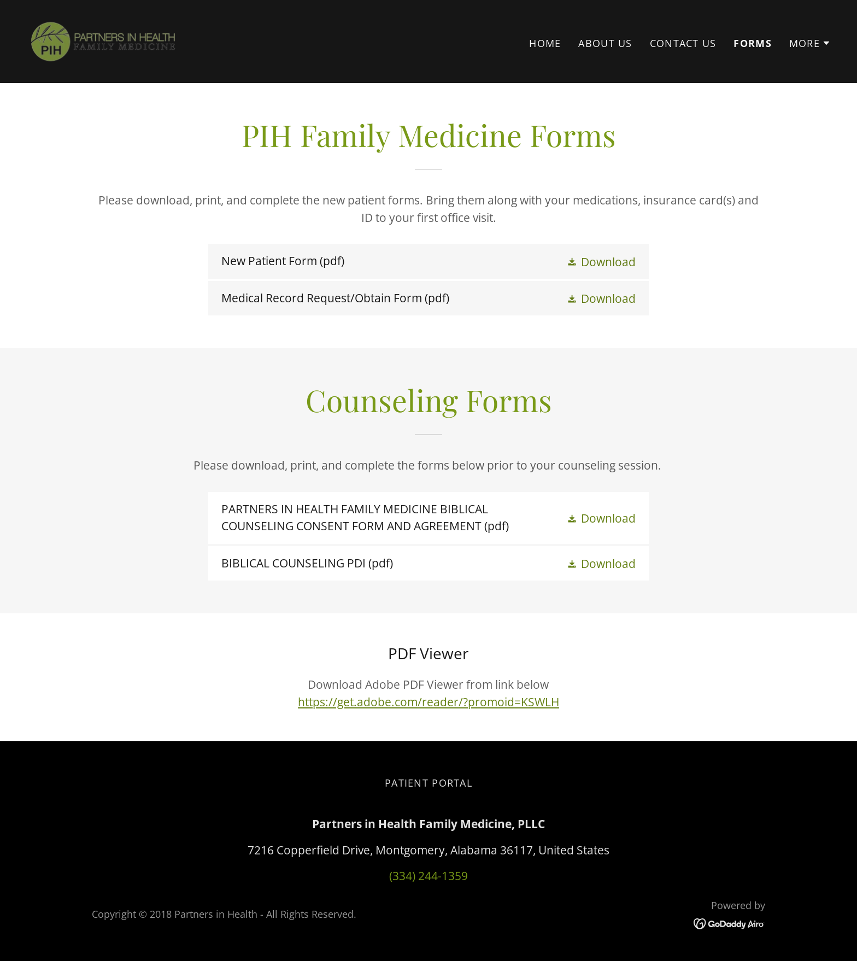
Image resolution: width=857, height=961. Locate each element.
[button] (810, 43)
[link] (103, 40)
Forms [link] (752, 43)
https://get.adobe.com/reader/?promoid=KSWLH (428, 702)
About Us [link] (605, 43)
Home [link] (545, 43)
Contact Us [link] (683, 43)
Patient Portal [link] (428, 782)
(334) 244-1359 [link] (428, 875)
